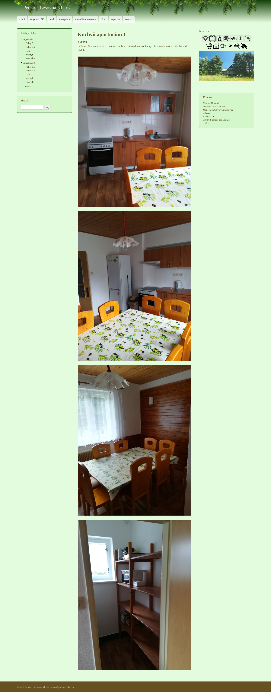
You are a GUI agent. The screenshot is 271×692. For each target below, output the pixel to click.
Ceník (51, 19)
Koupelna (30, 58)
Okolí (103, 19)
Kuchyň (29, 54)
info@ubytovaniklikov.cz (221, 110)
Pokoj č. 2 (30, 47)
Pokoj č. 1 (30, 43)
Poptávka (115, 19)
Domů (22, 19)
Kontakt (128, 19)
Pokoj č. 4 (30, 70)
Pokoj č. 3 (30, 67)
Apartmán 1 (29, 39)
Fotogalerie (64, 19)
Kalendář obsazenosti (85, 19)
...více (206, 123)
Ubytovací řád (37, 19)
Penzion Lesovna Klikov (47, 7)
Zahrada (27, 86)
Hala (28, 51)
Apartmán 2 (29, 63)
